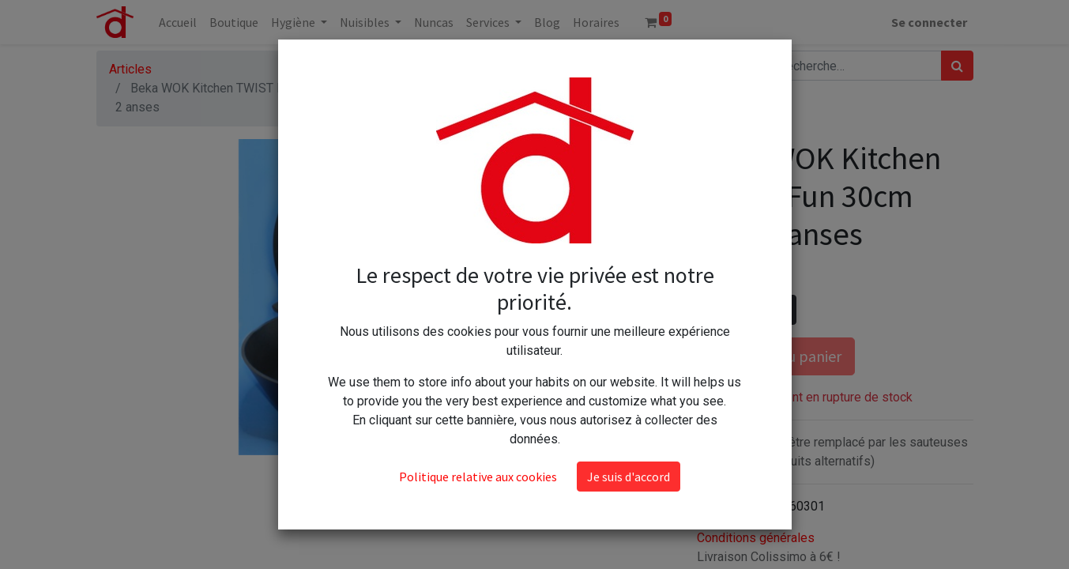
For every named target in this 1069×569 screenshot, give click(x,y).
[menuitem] (177, 22)
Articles (130, 69)
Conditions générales (756, 537)
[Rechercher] (957, 66)
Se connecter (929, 22)
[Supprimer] (712, 310)
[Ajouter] (781, 310)
